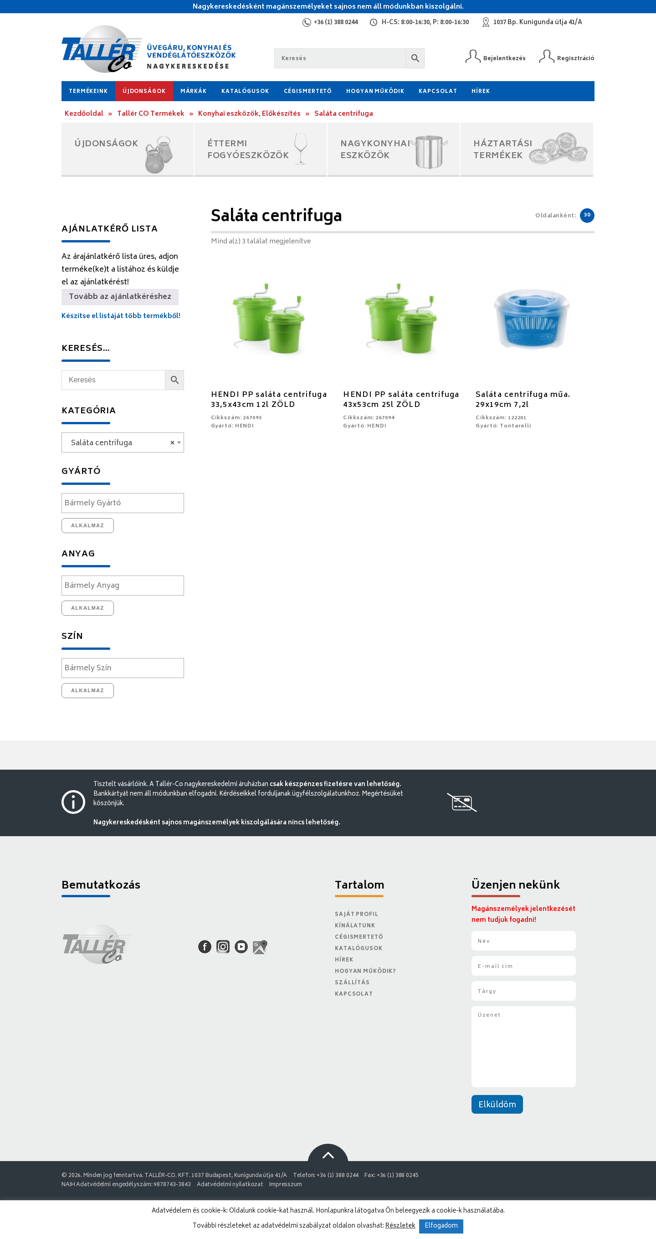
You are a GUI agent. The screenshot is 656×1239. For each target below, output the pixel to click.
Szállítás (352, 983)
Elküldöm (497, 1105)
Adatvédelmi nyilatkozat (230, 1185)
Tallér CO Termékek (150, 114)
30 (587, 215)
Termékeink (88, 91)
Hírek (481, 91)
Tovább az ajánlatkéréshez (120, 297)
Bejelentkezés (504, 58)
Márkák (193, 91)
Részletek (400, 1226)
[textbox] (125, 503)
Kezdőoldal (84, 114)
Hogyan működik (375, 91)
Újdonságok (144, 91)
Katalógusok (245, 91)
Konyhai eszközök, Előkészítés (249, 114)
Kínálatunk (355, 926)
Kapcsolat (438, 91)
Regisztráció (575, 58)
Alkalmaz (87, 525)
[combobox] (123, 442)
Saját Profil (357, 914)
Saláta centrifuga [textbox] (120, 443)
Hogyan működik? (365, 971)
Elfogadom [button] (441, 1226)
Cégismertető (308, 91)
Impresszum (285, 1185)
